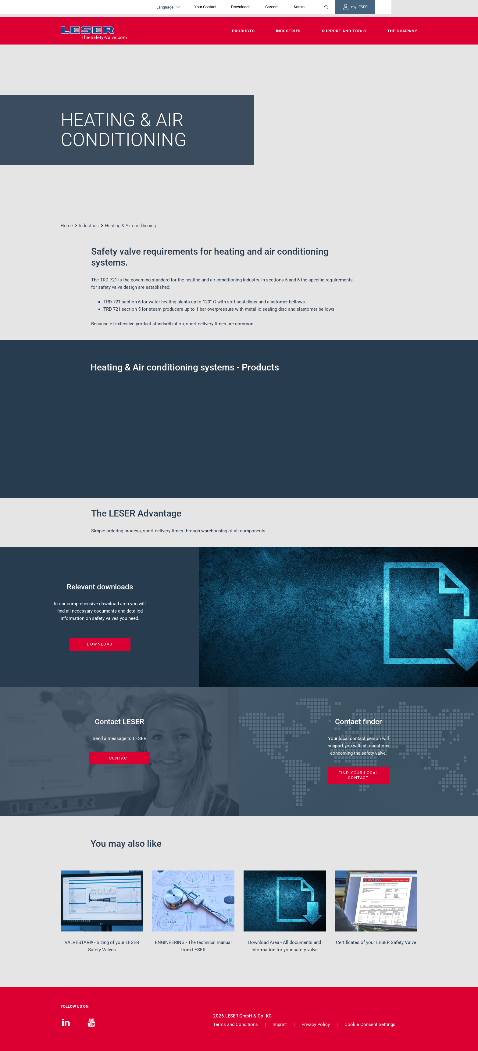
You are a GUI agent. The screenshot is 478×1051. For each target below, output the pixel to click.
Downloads (275, 8)
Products (243, 31)
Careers (306, 8)
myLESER (397, 8)
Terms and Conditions (235, 1024)
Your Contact (240, 8)
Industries (288, 31)
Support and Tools (344, 31)
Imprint (280, 1024)
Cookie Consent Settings (369, 1024)
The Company (402, 31)
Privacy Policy (315, 1024)
